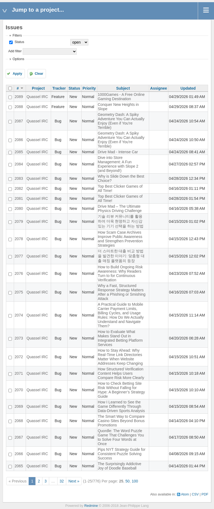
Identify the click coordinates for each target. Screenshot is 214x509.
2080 (19, 208)
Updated (188, 88)
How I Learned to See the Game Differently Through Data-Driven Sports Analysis (121, 406)
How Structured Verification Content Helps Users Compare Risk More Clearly (121, 373)
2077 (19, 256)
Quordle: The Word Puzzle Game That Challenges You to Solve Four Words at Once (121, 437)
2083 (19, 178)
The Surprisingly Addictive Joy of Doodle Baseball (119, 466)
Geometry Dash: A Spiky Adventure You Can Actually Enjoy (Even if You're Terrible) (121, 121)
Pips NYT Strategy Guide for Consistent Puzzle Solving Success (121, 453)
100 (135, 481)
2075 (19, 292)
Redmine (91, 506)
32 (62, 481)
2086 (19, 140)
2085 (19, 152)
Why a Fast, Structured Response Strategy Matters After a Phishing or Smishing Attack (122, 292)
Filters (17, 35)
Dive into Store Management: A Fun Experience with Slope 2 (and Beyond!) (118, 164)
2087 (19, 121)
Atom (185, 494)
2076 (19, 273)
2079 (19, 221)
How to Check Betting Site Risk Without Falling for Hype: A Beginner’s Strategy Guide (121, 390)
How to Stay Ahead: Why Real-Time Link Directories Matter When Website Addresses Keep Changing (120, 357)
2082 (19, 188)
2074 (19, 315)
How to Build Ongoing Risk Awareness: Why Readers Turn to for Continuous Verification (120, 273)
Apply (17, 74)
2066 (19, 454)
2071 (19, 373)
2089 (19, 96)
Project (38, 88)
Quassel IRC (37, 96)
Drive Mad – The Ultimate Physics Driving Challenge (120, 208)
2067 (19, 437)
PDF (205, 494)
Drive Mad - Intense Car (118, 152)
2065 (19, 466)
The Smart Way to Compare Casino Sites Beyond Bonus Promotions (121, 420)
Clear (39, 74)
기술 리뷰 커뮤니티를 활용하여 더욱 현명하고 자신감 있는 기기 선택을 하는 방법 (121, 221)
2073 (19, 338)
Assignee (158, 88)
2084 (19, 164)
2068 (19, 421)
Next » (73, 481)
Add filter (15, 51)
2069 (19, 406)
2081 (19, 198)
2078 (19, 239)
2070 (19, 390)
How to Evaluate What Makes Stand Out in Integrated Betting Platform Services (120, 338)
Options (18, 59)
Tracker (59, 88)
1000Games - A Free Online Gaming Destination (121, 96)
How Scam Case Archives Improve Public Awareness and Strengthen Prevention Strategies (120, 238)
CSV (195, 494)
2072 (19, 357)
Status (19, 42)
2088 (19, 107)
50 (127, 481)
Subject (123, 88)
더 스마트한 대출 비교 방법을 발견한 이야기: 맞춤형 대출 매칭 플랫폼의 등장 (121, 256)
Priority (89, 88)
